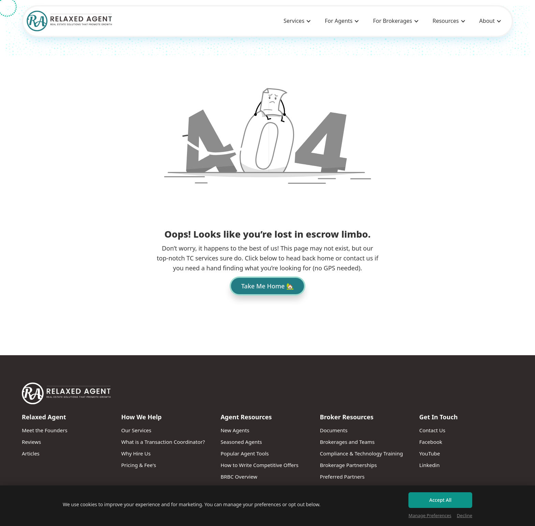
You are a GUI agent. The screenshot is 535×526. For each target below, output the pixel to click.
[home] (69, 21)
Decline (464, 515)
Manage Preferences (429, 515)
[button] (297, 21)
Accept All (440, 500)
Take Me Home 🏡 (267, 286)
